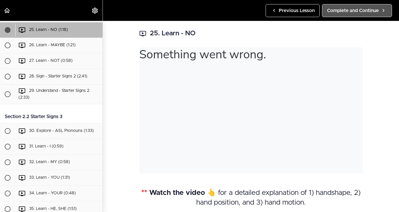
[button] (7, 10)
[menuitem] (95, 10)
